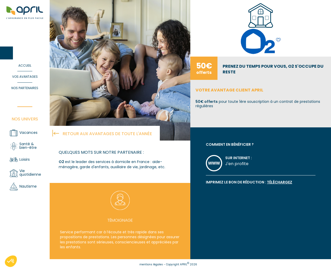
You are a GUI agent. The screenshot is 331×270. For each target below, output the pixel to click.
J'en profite (237, 164)
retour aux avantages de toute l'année (107, 134)
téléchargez (279, 182)
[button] (11, 261)
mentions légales (151, 264)
